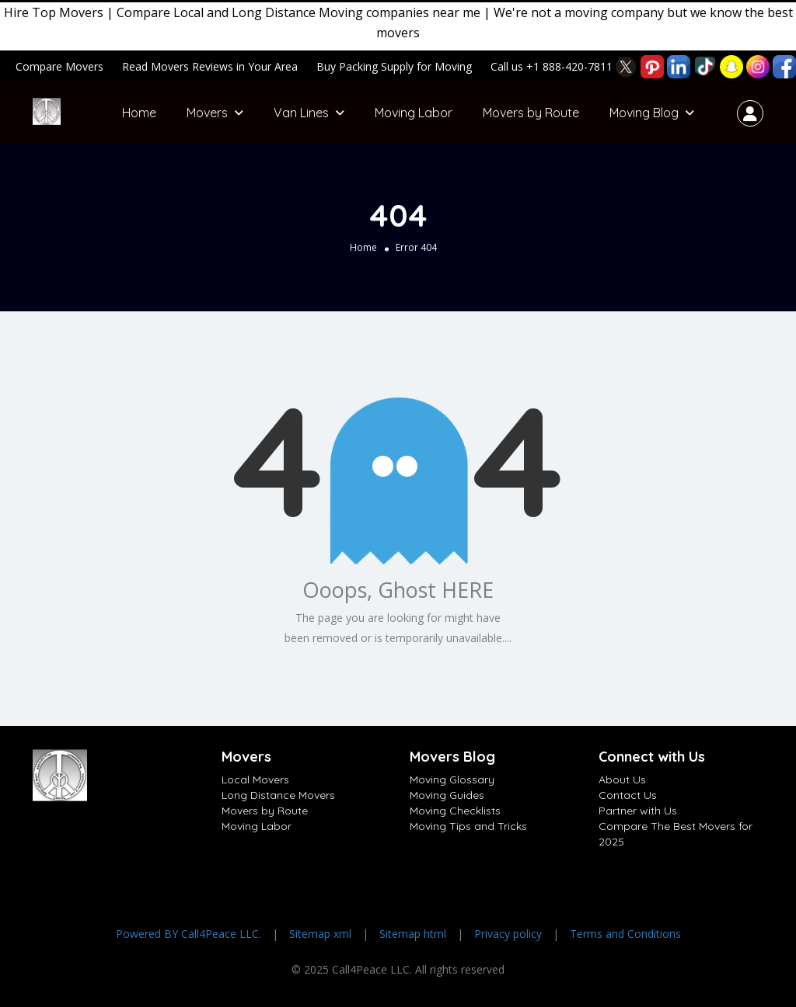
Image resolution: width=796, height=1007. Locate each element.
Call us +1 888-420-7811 (552, 66)
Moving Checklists (455, 811)
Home (139, 112)
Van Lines (301, 112)
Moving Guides (447, 795)
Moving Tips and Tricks (468, 826)
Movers (207, 112)
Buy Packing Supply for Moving (394, 66)
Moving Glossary (452, 780)
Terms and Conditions (625, 933)
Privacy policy (508, 933)
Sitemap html (412, 933)
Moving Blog (644, 112)
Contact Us (628, 795)
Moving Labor (413, 112)
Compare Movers (59, 66)
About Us (622, 780)
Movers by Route (531, 112)
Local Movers (255, 780)
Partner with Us (638, 811)
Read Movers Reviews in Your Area (210, 66)
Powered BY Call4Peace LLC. (188, 933)
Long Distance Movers (278, 795)
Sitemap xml (320, 933)
